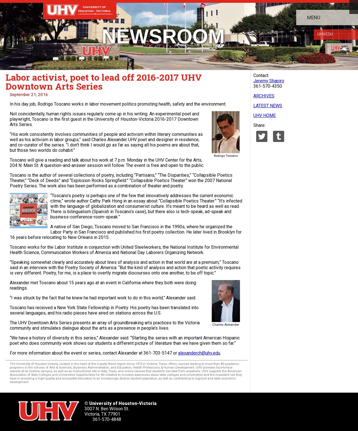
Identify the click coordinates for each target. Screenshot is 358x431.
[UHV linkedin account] (229, 409)
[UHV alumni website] (280, 409)
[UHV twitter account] (194, 409)
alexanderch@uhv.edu (199, 353)
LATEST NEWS (267, 105)
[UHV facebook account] (212, 409)
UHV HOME (264, 115)
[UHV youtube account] (246, 409)
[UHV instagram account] (263, 409)
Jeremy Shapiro (268, 80)
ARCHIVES (263, 96)
